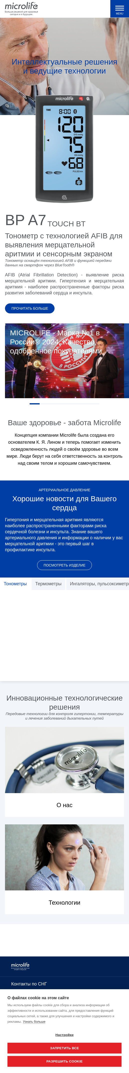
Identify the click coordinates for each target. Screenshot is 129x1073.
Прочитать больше (29, 308)
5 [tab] (74, 403)
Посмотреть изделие (64, 565)
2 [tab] (45, 403)
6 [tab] (84, 403)
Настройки (64, 1035)
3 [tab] (55, 403)
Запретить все (64, 1048)
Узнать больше (34, 1021)
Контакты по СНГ (29, 983)
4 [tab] (64, 403)
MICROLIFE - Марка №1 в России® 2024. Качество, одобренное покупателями (56, 342)
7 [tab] (94, 403)
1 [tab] (35, 403)
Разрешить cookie (64, 1061)
